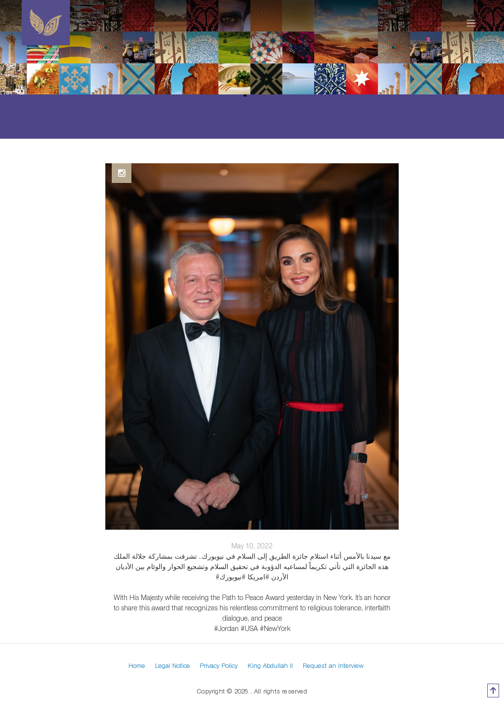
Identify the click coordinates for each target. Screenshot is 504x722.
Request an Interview (333, 665)
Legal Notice (172, 665)
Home (136, 665)
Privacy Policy (219, 665)
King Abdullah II (270, 665)
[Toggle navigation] (471, 22)
